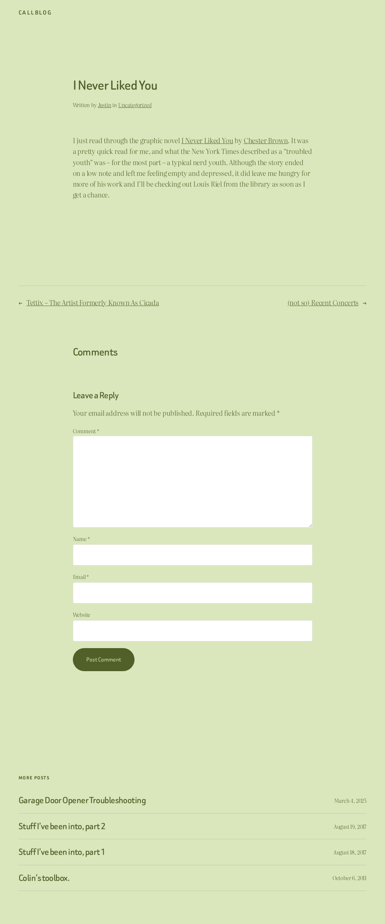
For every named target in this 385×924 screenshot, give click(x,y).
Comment (86, 431)
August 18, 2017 (349, 852)
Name (81, 539)
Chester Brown (266, 140)
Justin (104, 105)
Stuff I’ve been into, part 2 (62, 826)
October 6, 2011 (349, 878)
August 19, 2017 (350, 826)
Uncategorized (135, 105)
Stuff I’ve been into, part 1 (62, 852)
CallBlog (35, 13)
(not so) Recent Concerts (323, 302)
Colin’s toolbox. (44, 878)
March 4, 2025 (350, 800)
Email (81, 576)
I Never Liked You (207, 140)
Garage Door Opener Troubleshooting (82, 800)
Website (82, 614)
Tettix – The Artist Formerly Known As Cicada (92, 302)
